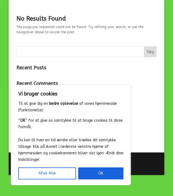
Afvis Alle (47, 173)
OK (100, 173)
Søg (150, 52)
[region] (71, 135)
